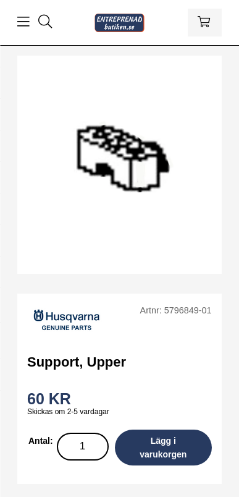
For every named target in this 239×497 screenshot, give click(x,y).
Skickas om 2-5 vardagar (68, 411)
